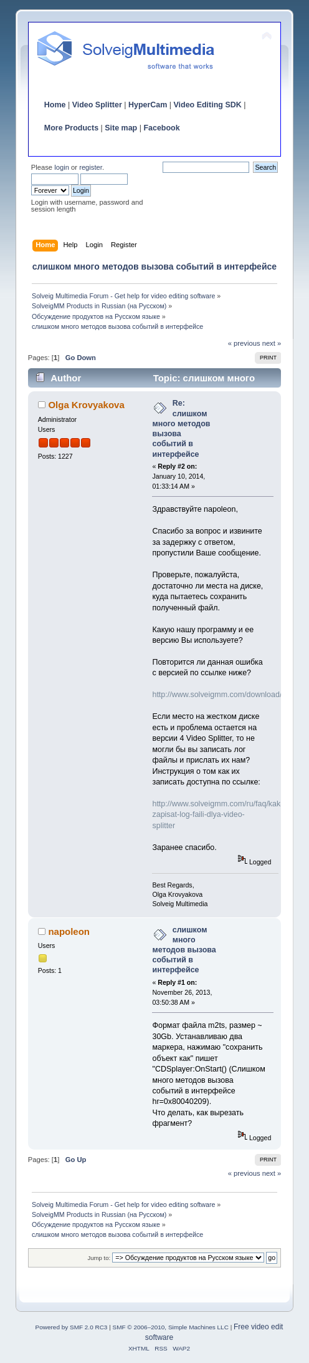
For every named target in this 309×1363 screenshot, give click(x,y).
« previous (244, 343)
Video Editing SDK (207, 104)
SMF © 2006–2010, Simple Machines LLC (171, 1327)
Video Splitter (97, 104)
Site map (121, 128)
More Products (71, 128)
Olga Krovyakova (86, 404)
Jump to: (99, 1257)
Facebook (161, 128)
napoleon (69, 931)
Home (55, 104)
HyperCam (147, 104)
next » (272, 343)
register (90, 167)
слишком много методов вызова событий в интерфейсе (184, 950)
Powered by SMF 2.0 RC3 (72, 1327)
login (61, 167)
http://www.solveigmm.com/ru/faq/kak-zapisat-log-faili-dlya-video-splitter (217, 814)
